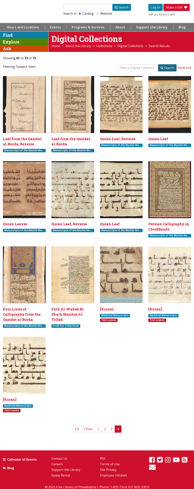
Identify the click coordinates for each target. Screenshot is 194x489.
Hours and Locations (23, 27)
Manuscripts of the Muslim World (24, 150)
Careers (57, 464)
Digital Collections (130, 46)
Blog (182, 27)
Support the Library (152, 27)
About (120, 27)
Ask (7, 48)
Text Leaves (108, 320)
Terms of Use (110, 464)
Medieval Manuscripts (115, 315)
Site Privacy (108, 470)
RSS (102, 458)
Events (55, 27)
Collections (104, 46)
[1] (77, 429)
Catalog (86, 13)
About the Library (78, 46)
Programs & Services (88, 27)
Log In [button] (155, 7)
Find (8, 35)
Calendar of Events (22, 459)
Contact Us (59, 458)
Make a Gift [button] (176, 7)
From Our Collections (66, 325)
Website (104, 13)
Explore (11, 42)
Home (55, 46)
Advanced (184, 67)
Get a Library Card (161, 14)
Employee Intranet (113, 475)
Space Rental (60, 475)
